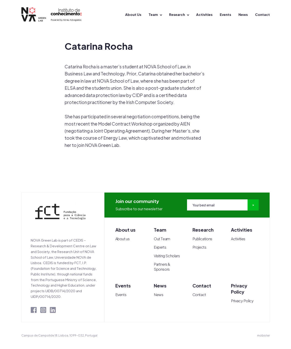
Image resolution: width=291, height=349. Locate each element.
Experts (160, 247)
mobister (263, 335)
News (243, 14)
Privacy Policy (242, 300)
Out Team (162, 238)
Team (153, 14)
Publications (202, 238)
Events (225, 14)
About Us (133, 14)
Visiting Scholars (167, 255)
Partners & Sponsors (162, 267)
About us (122, 238)
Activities (204, 14)
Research (177, 14)
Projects (199, 247)
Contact (262, 14)
